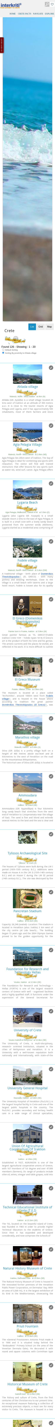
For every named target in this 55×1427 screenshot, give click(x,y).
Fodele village (27, 389)
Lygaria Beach (27, 331)
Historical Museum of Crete (27, 1213)
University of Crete (27, 859)
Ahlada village (27, 215)
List (32, 155)
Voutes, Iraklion (27, 811)
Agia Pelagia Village (27, 273)
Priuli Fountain (27, 1155)
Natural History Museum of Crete (27, 1097)
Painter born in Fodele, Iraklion (27, 460)
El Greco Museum (27, 508)
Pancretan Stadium (27, 739)
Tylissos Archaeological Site (27, 682)
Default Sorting (10, 178)
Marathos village (27, 566)
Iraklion (27, 988)
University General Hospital (27, 916)
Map (49, 155)
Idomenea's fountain (27, 1328)
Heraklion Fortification (27, 1270)
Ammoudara (27, 624)
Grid (40, 155)
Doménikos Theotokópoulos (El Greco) (23, 533)
